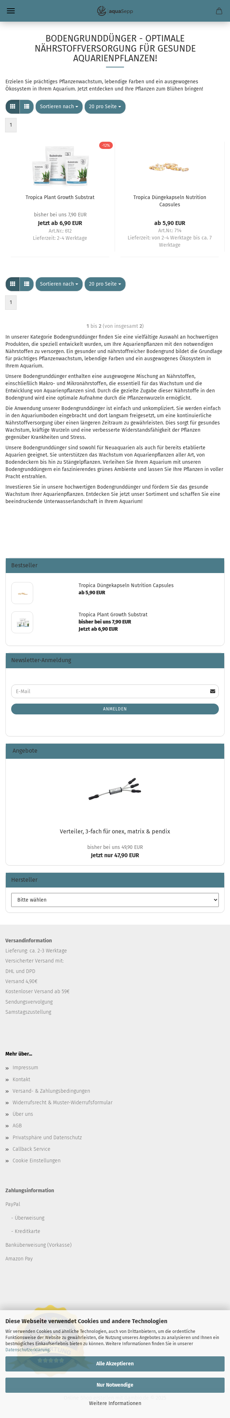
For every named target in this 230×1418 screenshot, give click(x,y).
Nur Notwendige (115, 1385)
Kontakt (21, 1079)
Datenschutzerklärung (27, 1349)
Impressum (25, 1068)
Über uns (23, 1114)
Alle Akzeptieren (115, 1364)
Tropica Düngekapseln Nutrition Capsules (169, 200)
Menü (11, 10)
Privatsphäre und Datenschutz (47, 1138)
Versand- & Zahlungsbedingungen (51, 1091)
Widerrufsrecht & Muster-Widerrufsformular (62, 1103)
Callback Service (31, 1149)
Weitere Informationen (115, 1403)
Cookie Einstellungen (37, 1161)
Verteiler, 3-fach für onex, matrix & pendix (115, 831)
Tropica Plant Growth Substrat (60, 197)
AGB (17, 1126)
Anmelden (115, 709)
